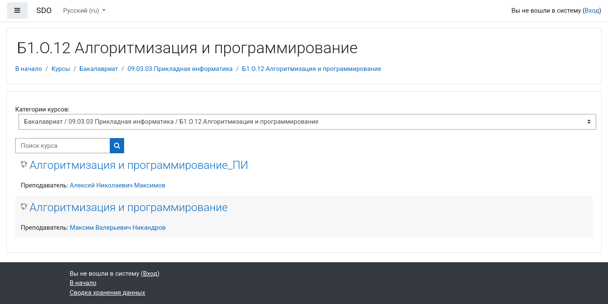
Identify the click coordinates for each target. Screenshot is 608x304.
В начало (28, 69)
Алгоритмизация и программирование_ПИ (139, 165)
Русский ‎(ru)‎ (82, 10)
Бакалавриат (98, 69)
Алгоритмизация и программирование (129, 207)
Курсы (61, 69)
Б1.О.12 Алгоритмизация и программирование (311, 69)
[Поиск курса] (62, 146)
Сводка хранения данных (107, 292)
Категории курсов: (42, 109)
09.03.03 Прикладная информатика (180, 69)
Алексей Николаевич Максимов (117, 185)
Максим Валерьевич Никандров (118, 227)
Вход (592, 10)
